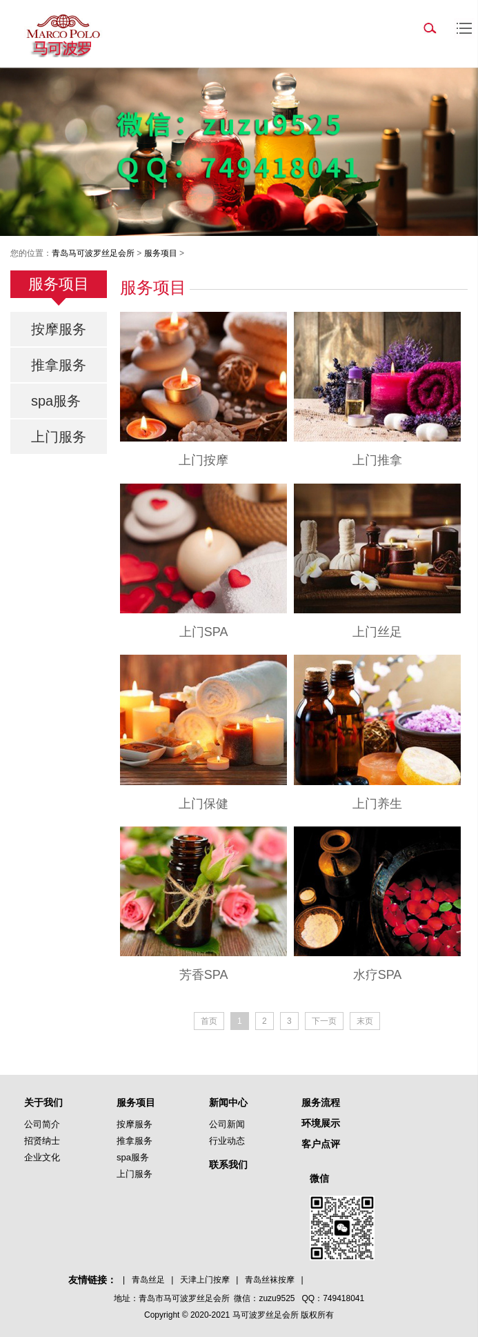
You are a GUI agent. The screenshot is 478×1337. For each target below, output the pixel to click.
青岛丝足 (148, 1280)
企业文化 (42, 1157)
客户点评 (320, 1143)
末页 (365, 1021)
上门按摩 (203, 460)
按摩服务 (58, 329)
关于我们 (43, 1102)
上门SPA (203, 632)
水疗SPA (377, 975)
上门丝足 (377, 632)
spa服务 (56, 400)
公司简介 (42, 1124)
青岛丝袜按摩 (270, 1280)
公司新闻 (227, 1124)
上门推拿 (377, 460)
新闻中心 (228, 1102)
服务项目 (160, 253)
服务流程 (320, 1102)
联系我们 (228, 1164)
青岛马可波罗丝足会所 (93, 253)
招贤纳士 (42, 1141)
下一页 (324, 1021)
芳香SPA (203, 975)
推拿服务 (58, 365)
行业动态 (227, 1141)
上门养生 (377, 804)
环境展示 (320, 1123)
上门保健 (203, 804)
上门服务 (58, 436)
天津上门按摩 (205, 1280)
